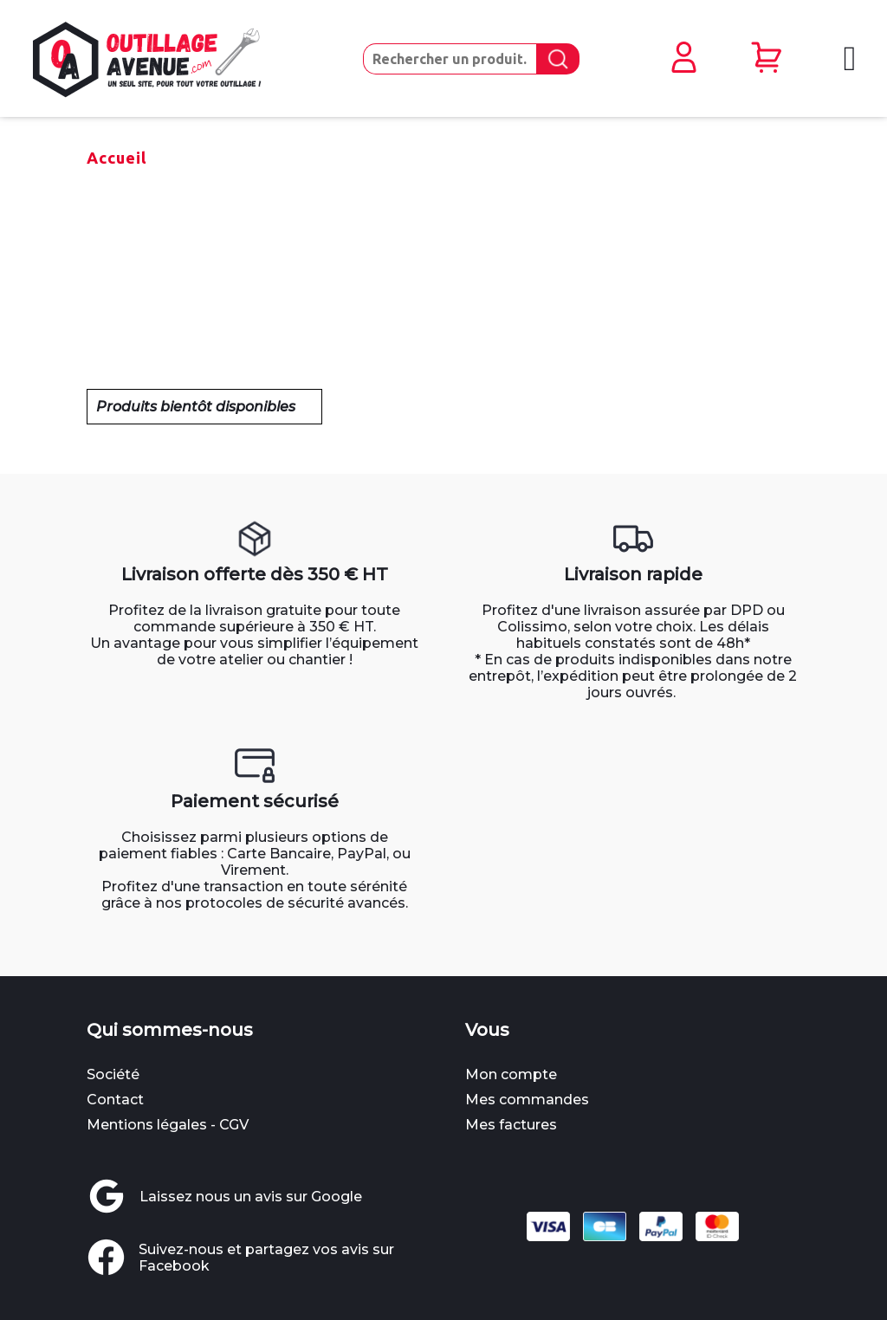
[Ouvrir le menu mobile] (848, 58)
